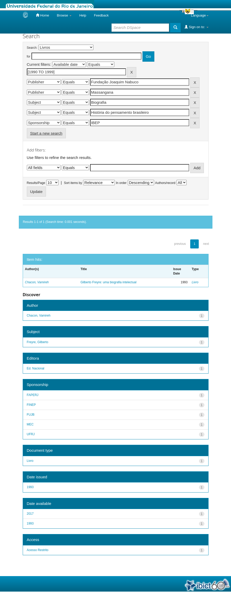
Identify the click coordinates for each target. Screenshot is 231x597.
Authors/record (165, 183)
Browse (64, 15)
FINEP (31, 405)
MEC (30, 424)
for (28, 56)
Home (42, 15)
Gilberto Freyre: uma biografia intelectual (109, 282)
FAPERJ (32, 395)
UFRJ (31, 434)
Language (200, 15)
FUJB (31, 414)
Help (82, 15)
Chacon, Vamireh (37, 282)
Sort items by (73, 183)
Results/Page (36, 183)
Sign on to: (196, 27)
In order (121, 183)
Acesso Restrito (38, 550)
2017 (30, 513)
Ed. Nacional (35, 368)
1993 (30, 487)
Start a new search (46, 133)
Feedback (101, 15)
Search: (32, 48)
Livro (195, 282)
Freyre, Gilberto (37, 342)
